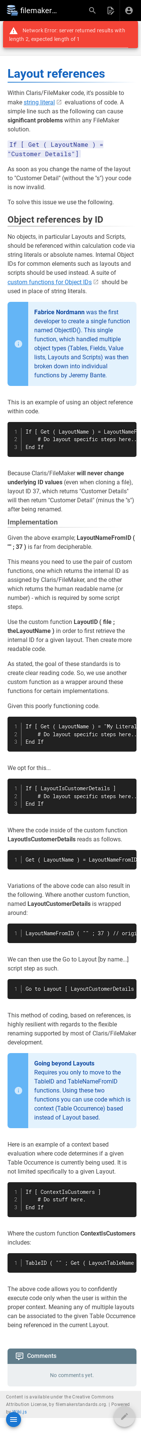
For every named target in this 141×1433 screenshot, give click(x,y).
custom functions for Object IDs (50, 282)
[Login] (129, 11)
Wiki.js (19, 1412)
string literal (39, 102)
